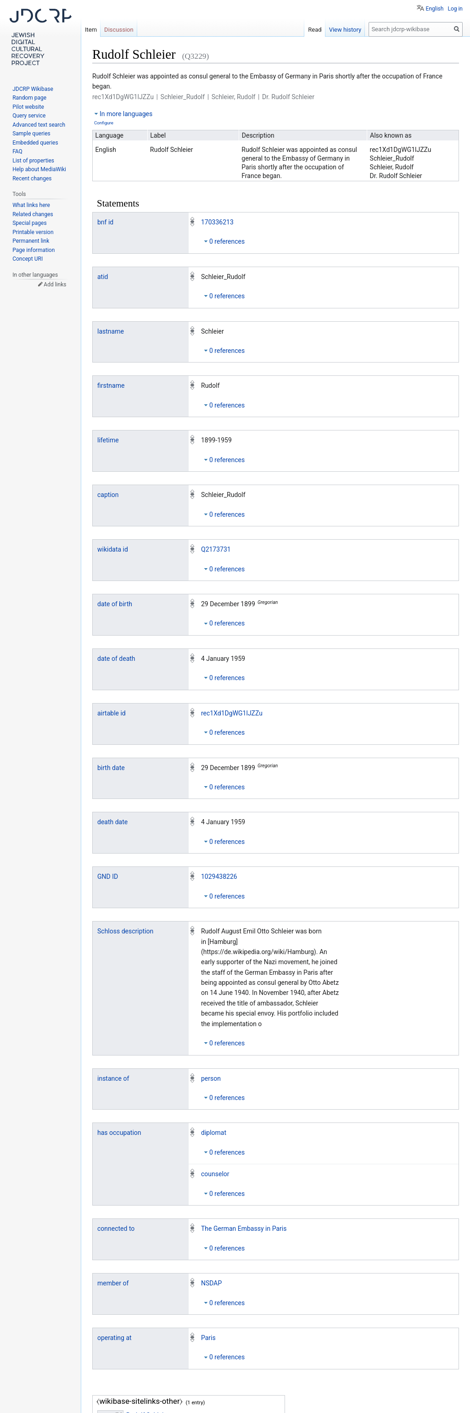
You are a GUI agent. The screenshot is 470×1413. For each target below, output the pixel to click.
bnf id (105, 222)
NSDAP (211, 1283)
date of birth (114, 604)
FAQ (17, 151)
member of (113, 1283)
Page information (33, 250)
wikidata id (112, 549)
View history (345, 29)
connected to (115, 1228)
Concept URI (27, 259)
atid (102, 276)
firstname (110, 385)
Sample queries (31, 133)
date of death (116, 658)
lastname (110, 331)
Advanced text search (38, 125)
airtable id (111, 713)
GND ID (107, 876)
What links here (31, 205)
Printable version (32, 232)
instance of (113, 1078)
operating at (114, 1337)
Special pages (29, 223)
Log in (455, 9)
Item (91, 29)
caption (108, 494)
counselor (215, 1174)
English (435, 9)
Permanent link (30, 241)
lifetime (108, 440)
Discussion (119, 29)
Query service (28, 115)
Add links (55, 284)
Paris (208, 1337)
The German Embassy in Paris (243, 1228)
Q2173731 (216, 549)
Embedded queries (35, 143)
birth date (111, 767)
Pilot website (28, 107)
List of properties (33, 160)
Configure (103, 122)
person (211, 1078)
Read (314, 29)
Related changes (32, 214)
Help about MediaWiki (39, 169)
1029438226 (219, 876)
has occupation (119, 1132)
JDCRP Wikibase (32, 89)
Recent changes (31, 178)
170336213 (217, 222)
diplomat (213, 1132)
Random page (29, 98)
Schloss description (125, 931)
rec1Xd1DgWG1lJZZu (232, 713)
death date (112, 822)
